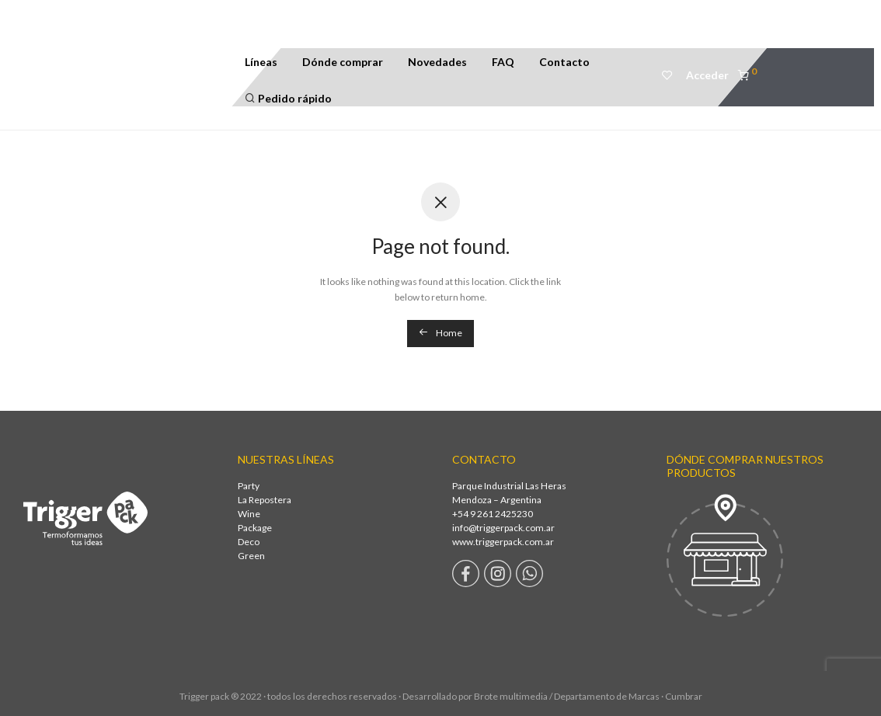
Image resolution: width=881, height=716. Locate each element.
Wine (249, 514)
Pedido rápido (288, 98)
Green (251, 555)
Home (440, 333)
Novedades (437, 61)
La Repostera (264, 500)
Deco (248, 541)
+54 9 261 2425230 (492, 514)
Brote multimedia (511, 696)
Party (248, 486)
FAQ (503, 61)
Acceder (707, 75)
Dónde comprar (342, 61)
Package (255, 528)
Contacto (564, 61)
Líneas (261, 61)
